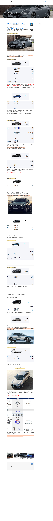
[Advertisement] (20, 149)
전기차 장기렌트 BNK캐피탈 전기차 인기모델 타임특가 (15, 28)
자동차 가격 (39, 24)
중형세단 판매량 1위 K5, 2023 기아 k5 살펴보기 (12, 490)
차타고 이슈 (9, 1)
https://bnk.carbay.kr (10, 27)
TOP (45, 518)
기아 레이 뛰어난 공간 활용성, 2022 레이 (11, 491)
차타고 (38, 22)
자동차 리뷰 (39, 23)
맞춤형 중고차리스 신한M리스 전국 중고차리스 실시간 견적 (15, 23)
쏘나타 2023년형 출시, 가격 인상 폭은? (11, 489)
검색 (44, 1)
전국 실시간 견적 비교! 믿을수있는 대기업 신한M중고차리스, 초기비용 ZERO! (17, 24)
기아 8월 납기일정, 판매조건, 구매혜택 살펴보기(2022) (13, 488)
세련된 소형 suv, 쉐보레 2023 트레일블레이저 (12, 487)
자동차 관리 (39, 25)
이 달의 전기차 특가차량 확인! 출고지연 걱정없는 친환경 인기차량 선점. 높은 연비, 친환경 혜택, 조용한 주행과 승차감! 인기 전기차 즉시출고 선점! (17, 30)
